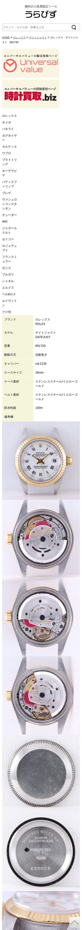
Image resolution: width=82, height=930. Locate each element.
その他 (6, 311)
